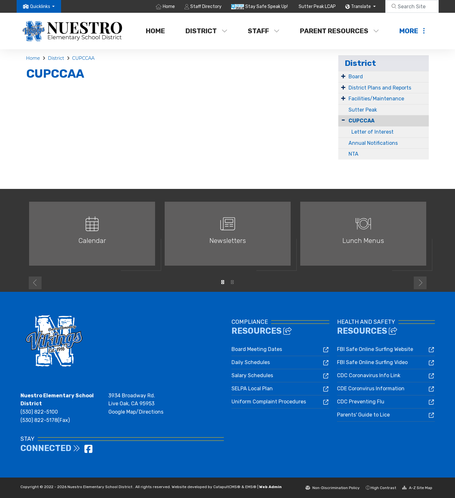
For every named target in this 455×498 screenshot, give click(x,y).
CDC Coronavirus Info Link (368, 375)
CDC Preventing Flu (360, 402)
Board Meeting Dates (256, 349)
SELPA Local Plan (252, 388)
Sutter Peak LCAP (317, 6)
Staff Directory (206, 6)
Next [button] (420, 282)
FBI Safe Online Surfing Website (375, 349)
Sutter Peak (363, 110)
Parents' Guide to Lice (363, 415)
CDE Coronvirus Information (370, 388)
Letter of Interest (372, 132)
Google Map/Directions (135, 412)
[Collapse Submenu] (343, 120)
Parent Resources (339, 31)
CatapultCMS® (226, 487)
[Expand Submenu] (343, 76)
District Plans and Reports (380, 88)
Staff (263, 31)
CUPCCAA (83, 58)
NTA (353, 154)
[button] (42, 6)
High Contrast (383, 488)
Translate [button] (361, 6)
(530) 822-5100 (39, 412)
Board (356, 77)
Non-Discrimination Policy (332, 488)
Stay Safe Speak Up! (266, 6)
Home (169, 6)
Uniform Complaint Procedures (268, 402)
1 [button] (223, 282)
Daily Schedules (250, 362)
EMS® (250, 487)
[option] (92, 236)
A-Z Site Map (417, 488)
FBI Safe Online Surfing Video (372, 362)
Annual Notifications (373, 143)
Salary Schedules (252, 375)
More (412, 31)
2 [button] (232, 282)
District (206, 31)
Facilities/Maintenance (376, 99)
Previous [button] (35, 282)
